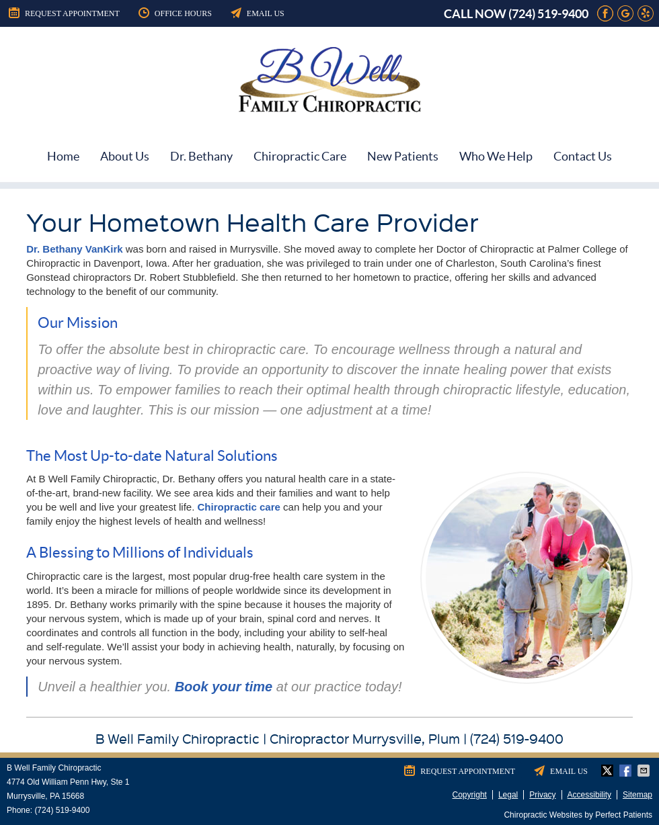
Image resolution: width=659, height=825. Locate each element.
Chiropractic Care (300, 156)
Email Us (256, 12)
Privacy (542, 794)
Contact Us (582, 156)
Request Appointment (63, 12)
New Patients (402, 156)
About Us (124, 156)
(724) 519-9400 (548, 14)
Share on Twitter (608, 771)
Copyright (470, 794)
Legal (508, 794)
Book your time (224, 686)
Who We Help (496, 156)
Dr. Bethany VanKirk (74, 249)
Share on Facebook (626, 771)
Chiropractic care (239, 507)
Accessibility (589, 794)
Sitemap (637, 794)
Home (63, 156)
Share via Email (644, 771)
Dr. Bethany (201, 156)
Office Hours (174, 12)
